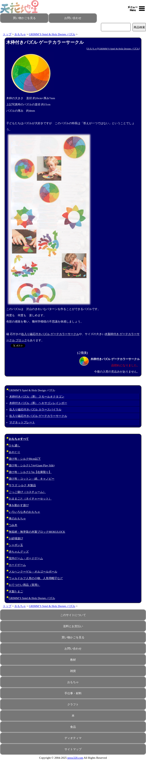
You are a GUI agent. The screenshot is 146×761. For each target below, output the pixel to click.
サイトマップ (73, 749)
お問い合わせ (72, 18)
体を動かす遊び (19, 505)
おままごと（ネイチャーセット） (30, 498)
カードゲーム (17, 564)
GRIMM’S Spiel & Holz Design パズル (52, 34)
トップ (7, 34)
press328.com (75, 757)
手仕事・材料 (73, 693)
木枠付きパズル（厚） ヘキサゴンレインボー (38, 403)
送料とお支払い (73, 626)
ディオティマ (73, 738)
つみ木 (13, 525)
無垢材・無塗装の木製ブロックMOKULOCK (37, 531)
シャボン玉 (16, 545)
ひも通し (14, 445)
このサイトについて (73, 615)
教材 (73, 659)
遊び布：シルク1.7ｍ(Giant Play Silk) (31, 465)
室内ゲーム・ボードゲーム (26, 558)
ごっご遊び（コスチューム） (27, 491)
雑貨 (73, 670)
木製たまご (16, 591)
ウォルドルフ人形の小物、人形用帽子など (36, 578)
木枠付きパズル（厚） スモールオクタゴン (36, 396)
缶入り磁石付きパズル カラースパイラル (35, 409)
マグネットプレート (22, 422)
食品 (73, 726)
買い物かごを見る (24, 18)
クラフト (73, 704)
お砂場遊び (16, 538)
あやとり (14, 452)
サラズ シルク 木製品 (22, 485)
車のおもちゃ (17, 518)
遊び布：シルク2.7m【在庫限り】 (30, 472)
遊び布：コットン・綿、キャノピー (31, 478)
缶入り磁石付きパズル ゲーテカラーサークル (50, 334)
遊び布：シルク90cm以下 (25, 458)
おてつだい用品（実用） (24, 584)
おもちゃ (20, 34)
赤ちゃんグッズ (19, 551)
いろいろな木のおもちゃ (24, 511)
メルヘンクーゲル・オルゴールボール (33, 571)
